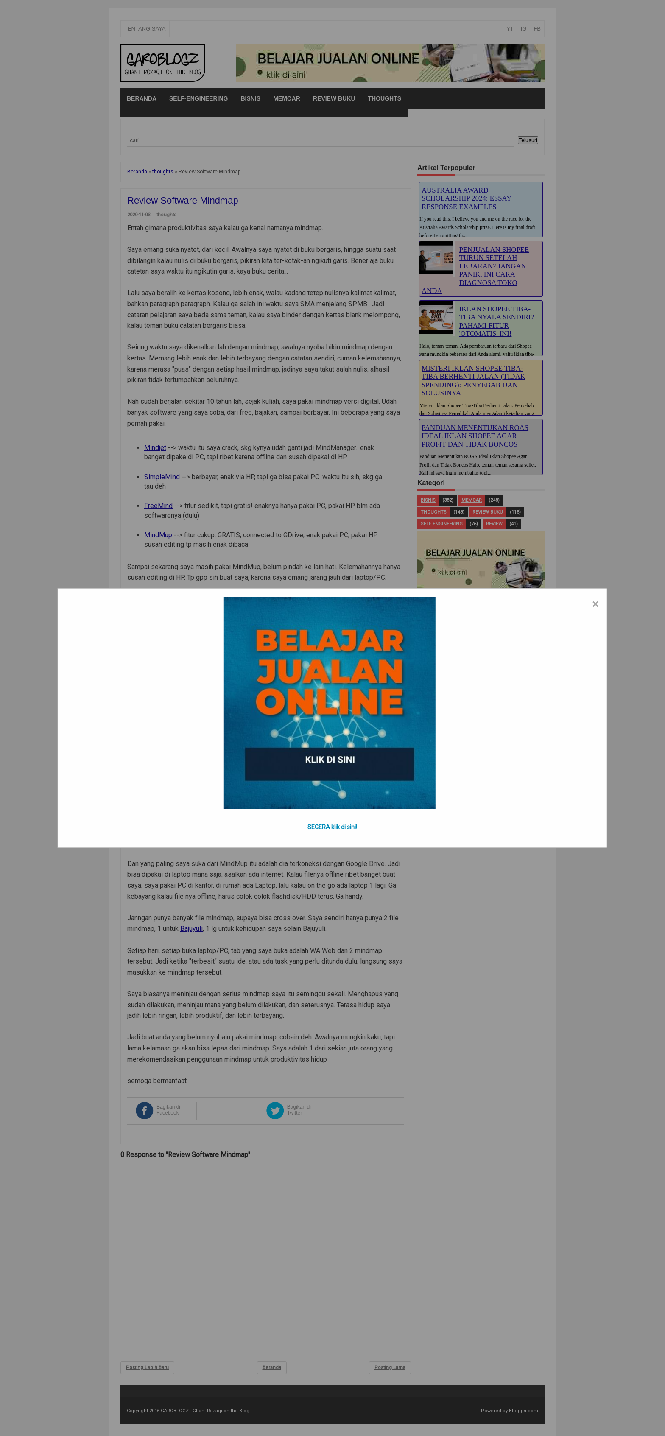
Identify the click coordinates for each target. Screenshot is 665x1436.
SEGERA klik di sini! (332, 827)
